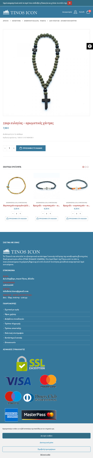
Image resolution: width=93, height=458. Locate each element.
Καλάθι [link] (82, 12)
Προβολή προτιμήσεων (46, 449)
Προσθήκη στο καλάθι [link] (18, 219)
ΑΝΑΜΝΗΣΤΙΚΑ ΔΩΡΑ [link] (12, 202)
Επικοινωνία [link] (10, 342)
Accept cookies (46, 436)
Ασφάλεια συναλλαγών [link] (14, 319)
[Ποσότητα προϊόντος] (9, 148)
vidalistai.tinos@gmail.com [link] (15, 291)
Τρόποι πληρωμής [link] (12, 323)
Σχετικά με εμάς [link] (12, 309)
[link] (90, 46)
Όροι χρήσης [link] (10, 314)
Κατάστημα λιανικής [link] (13, 337)
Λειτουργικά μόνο (46, 442)
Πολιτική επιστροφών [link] (14, 333)
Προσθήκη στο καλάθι (32, 148)
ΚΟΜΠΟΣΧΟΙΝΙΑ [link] (22, 202)
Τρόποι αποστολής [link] (13, 328)
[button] (83, 166)
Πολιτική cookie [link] (45, 455)
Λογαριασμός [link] (67, 12)
